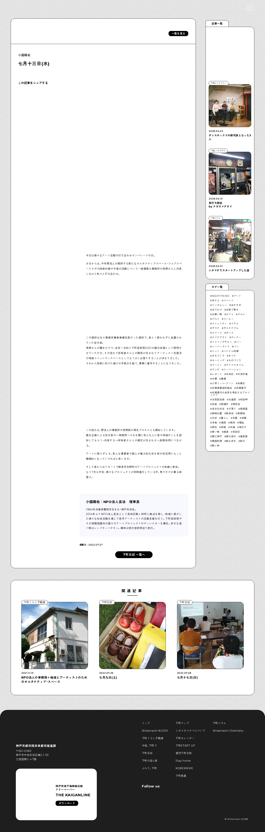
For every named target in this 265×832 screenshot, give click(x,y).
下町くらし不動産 (153, 738)
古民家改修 (218, 399)
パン (236, 346)
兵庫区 (241, 383)
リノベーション (232, 369)
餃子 (242, 440)
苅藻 (232, 427)
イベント (229, 300)
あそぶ (216, 300)
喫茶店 (236, 404)
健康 (223, 378)
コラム (235, 323)
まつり (232, 355)
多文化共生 (218, 408)
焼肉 (232, 422)
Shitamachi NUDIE (155, 730)
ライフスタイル (235, 364)
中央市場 (243, 374)
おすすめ (236, 305)
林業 (244, 417)
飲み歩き (231, 440)
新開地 (241, 413)
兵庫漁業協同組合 (222, 387)
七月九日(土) (108, 677)
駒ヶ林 (216, 445)
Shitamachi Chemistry (228, 730)
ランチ (216, 369)
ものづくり (235, 360)
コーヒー (229, 318)
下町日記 (147, 753)
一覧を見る (178, 33)
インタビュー (219, 305)
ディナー (236, 337)
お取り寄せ (232, 309)
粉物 (223, 427)
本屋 (235, 417)
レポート (217, 374)
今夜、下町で (149, 745)
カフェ (230, 314)
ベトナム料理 (231, 351)
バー (238, 341)
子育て (232, 408)
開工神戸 (217, 436)
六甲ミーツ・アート (223, 383)
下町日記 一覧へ (134, 554)
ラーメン (217, 364)
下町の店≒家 (150, 760)
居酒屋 (244, 408)
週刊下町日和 (184, 753)
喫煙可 (225, 404)
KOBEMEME (184, 768)
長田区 (236, 431)
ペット (216, 351)
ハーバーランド (221, 346)
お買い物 (217, 314)
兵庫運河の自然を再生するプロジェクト (230, 393)
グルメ (241, 314)
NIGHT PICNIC (221, 295)
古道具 (232, 399)
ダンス (230, 332)
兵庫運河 (241, 387)
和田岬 (244, 399)
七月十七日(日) (187, 677)
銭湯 (226, 431)
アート (237, 295)
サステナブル (231, 328)
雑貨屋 (244, 436)
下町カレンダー (185, 738)
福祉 (241, 422)
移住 (214, 427)
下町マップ (182, 723)
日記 (214, 417)
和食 (214, 404)
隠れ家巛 (231, 436)
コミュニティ (219, 323)
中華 (214, 378)
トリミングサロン (222, 341)
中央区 (230, 374)
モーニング (218, 360)
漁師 (223, 422)
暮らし (225, 417)
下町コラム (219, 723)
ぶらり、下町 (149, 768)
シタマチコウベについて (190, 730)
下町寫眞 (181, 775)
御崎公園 (217, 413)
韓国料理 (217, 440)
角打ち (243, 427)
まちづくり (218, 355)
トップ (146, 723)
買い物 (216, 431)
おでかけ (217, 309)
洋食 (214, 422)
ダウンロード (67, 803)
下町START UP (185, 745)
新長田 (230, 413)
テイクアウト (219, 337)
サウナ (216, 328)
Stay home (183, 760)
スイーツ (217, 332)
